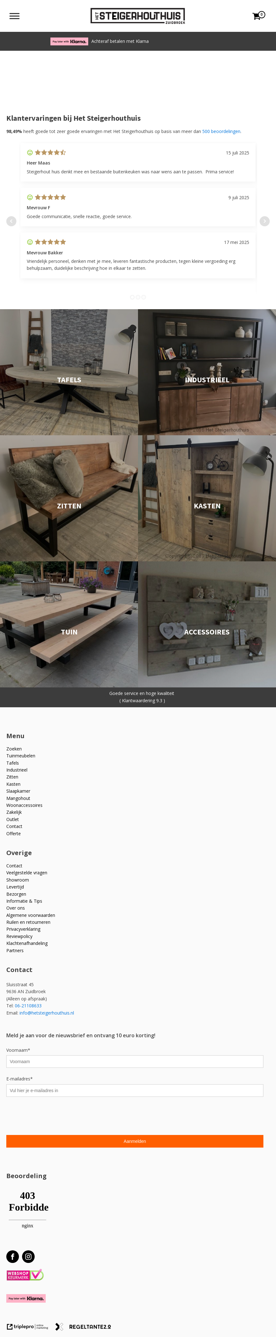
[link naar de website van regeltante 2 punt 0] (85, 1329)
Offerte (13, 833)
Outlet (12, 819)
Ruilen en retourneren (28, 922)
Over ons (15, 908)
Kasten (13, 784)
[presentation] (54, 1116)
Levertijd (15, 887)
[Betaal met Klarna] (26, 1298)
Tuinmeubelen (20, 756)
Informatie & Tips (24, 901)
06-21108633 (29, 1006)
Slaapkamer (18, 791)
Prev (11, 221)
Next (265, 221)
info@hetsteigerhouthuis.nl (47, 1013)
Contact (14, 826)
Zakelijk (14, 812)
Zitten (12, 777)
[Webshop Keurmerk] (25, 1275)
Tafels (12, 763)
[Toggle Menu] (14, 16)
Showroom (17, 880)
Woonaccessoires (24, 805)
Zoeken (14, 749)
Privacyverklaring (23, 929)
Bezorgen (16, 894)
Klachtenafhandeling (27, 943)
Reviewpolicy (19, 936)
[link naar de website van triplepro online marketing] (30, 1329)
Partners (15, 950)
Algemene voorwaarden (30, 915)
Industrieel (16, 770)
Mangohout (18, 798)
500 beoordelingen (221, 131)
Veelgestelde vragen (26, 873)
